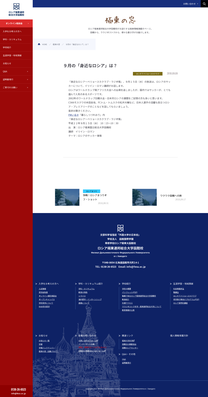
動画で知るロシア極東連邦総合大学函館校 (139, 295)
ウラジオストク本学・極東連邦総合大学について (141, 306)
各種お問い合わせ (87, 335)
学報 (40, 344)
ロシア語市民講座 (180, 303)
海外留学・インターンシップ (90, 299)
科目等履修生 (178, 288)
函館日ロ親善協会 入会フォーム (92, 351)
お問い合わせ (189, 3)
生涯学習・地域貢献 (12, 55)
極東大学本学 (128, 340)
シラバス (82, 295)
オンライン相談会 (14, 23)
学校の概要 (126, 288)
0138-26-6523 (18, 389)
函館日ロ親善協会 (129, 344)
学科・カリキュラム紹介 (90, 283)
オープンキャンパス (47, 299)
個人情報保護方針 (179, 335)
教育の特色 (83, 292)
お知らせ (7, 63)
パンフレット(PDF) (129, 292)
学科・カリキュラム (12, 39)
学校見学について (46, 303)
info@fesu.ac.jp (18, 393)
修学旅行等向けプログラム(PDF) (186, 299)
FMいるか (73, 115)
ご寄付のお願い (10, 87)
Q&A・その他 (128, 354)
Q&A (5, 71)
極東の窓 (56, 44)
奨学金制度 (43, 292)
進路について (84, 303)
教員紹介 (125, 299)
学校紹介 (7, 47)
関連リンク (127, 335)
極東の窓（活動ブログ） (48, 351)
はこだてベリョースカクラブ (184, 295)
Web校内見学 (44, 306)
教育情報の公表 (128, 310)
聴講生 (176, 292)
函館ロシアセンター (130, 347)
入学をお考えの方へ (12, 31)
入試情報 (42, 288)
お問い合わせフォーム (88, 340)
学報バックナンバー (47, 347)
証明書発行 (8, 79)
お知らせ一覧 (44, 340)
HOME (44, 44)
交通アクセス (127, 303)
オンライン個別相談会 (48, 295)
